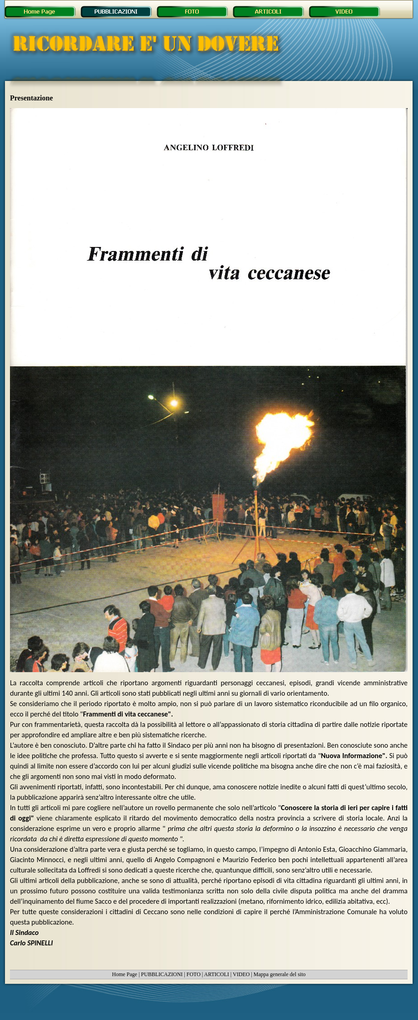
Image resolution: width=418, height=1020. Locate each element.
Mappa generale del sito (280, 974)
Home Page (124, 974)
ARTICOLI (216, 974)
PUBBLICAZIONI (162, 974)
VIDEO (241, 974)
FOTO (194, 974)
